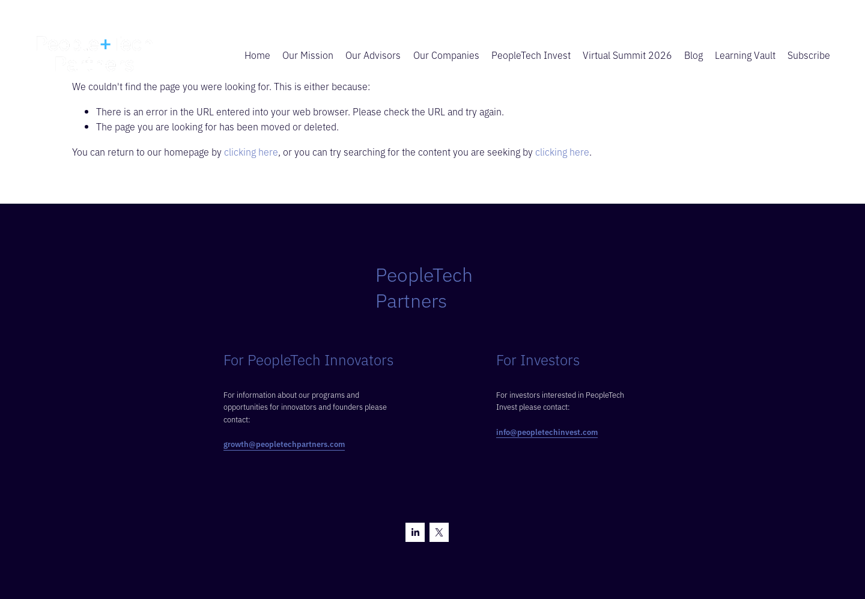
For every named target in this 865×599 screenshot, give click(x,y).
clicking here (251, 151)
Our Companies (446, 54)
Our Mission (307, 54)
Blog (693, 54)
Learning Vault (745, 54)
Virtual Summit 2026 (627, 54)
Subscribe (809, 54)
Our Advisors (373, 54)
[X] (439, 532)
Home (257, 54)
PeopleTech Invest (531, 54)
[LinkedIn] (415, 532)
